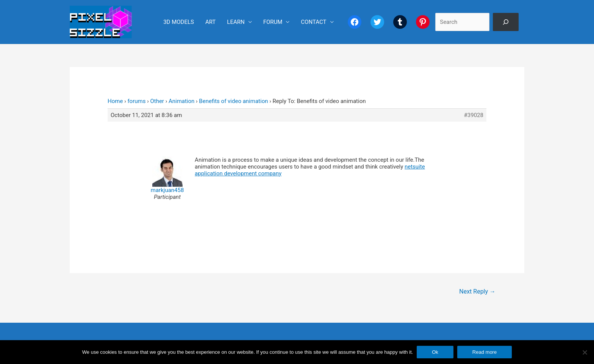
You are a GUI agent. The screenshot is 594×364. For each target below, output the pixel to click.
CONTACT (313, 22)
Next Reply (477, 291)
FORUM (273, 22)
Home (115, 101)
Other (157, 101)
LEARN (235, 22)
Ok (435, 352)
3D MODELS (178, 22)
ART (210, 22)
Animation (181, 101)
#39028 (473, 115)
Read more (484, 352)
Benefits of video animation (233, 101)
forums (136, 101)
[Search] (506, 22)
